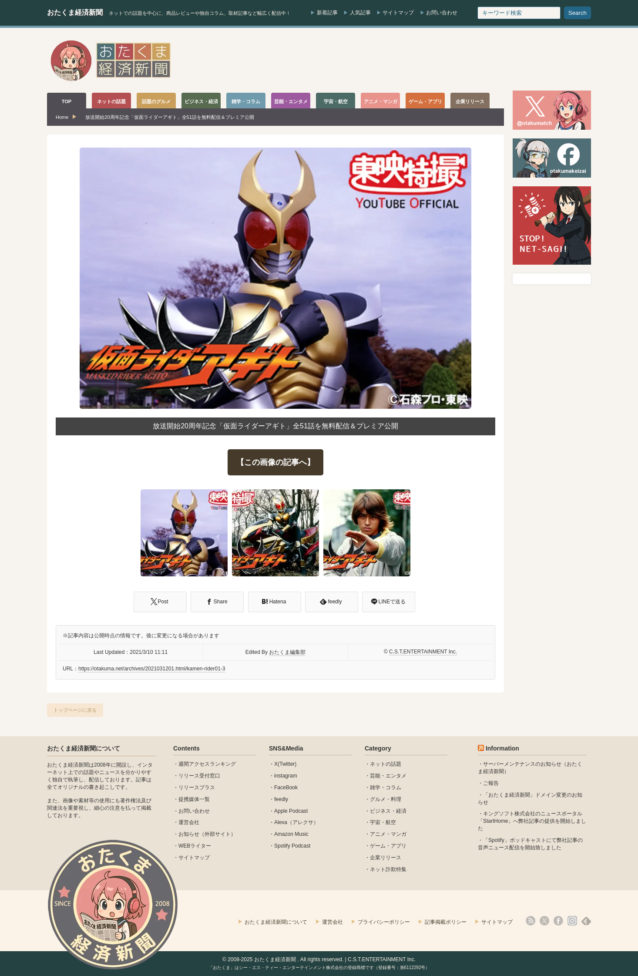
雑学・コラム (385, 787)
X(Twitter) (285, 764)
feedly (281, 799)
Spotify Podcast (292, 846)
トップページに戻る (75, 710)
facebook (558, 921)
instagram (285, 776)
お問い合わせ (441, 13)
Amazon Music (291, 834)
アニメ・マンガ (388, 834)
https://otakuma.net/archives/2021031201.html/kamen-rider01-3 (151, 669)
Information (502, 748)
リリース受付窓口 (199, 776)
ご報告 (491, 783)
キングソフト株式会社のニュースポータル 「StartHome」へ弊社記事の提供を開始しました (532, 821)
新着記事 (327, 13)
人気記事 (360, 13)
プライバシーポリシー (384, 922)
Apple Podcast (291, 811)
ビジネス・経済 (388, 811)
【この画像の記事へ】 (275, 462)
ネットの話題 (385, 764)
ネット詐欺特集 (388, 869)
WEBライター (194, 846)
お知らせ (188, 834)
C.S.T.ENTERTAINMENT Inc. (423, 652)
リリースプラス (196, 787)
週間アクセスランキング (207, 764)
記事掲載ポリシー (446, 922)
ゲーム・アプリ (388, 846)
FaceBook (286, 787)
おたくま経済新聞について (83, 748)
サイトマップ (398, 13)
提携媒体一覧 (194, 799)
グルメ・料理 (385, 799)
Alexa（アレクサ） (296, 822)
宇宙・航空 (383, 822)
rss (530, 921)
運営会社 (188, 822)
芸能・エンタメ (388, 776)
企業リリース (385, 858)
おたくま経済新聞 (75, 12)
